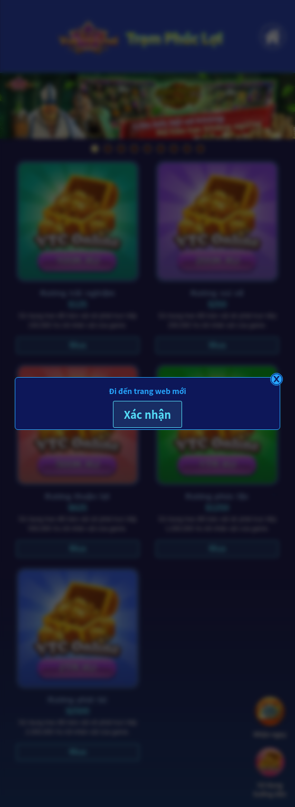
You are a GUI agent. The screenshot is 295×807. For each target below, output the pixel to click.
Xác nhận (147, 414)
